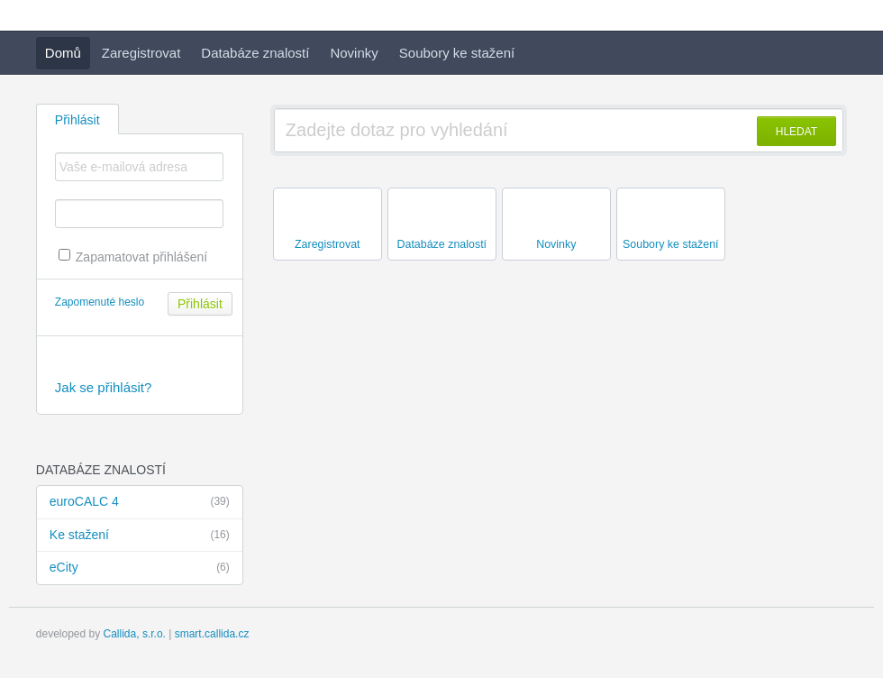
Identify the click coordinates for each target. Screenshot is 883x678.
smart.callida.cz (212, 634)
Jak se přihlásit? (103, 387)
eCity (140, 568)
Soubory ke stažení (456, 52)
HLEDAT (796, 131)
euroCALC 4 (140, 502)
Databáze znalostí (255, 52)
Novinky (354, 52)
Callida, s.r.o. (135, 634)
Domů (63, 52)
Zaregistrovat (141, 52)
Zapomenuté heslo (99, 302)
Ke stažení (140, 536)
